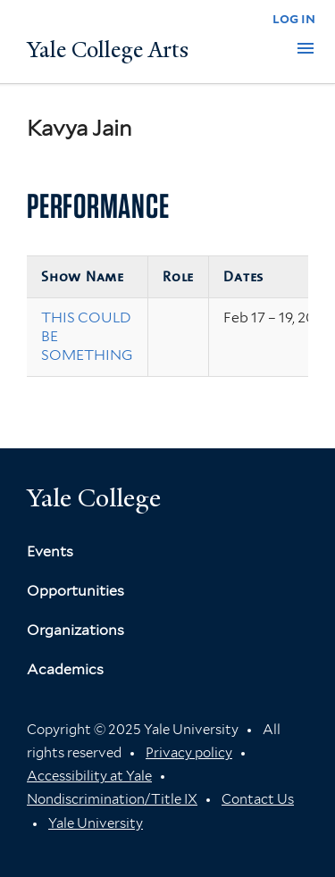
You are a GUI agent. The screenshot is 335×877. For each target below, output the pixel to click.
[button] (305, 48)
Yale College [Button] (94, 497)
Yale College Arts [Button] (107, 50)
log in (293, 18)
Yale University (95, 823)
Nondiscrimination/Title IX (112, 799)
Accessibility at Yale (89, 776)
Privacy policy (189, 753)
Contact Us (258, 799)
